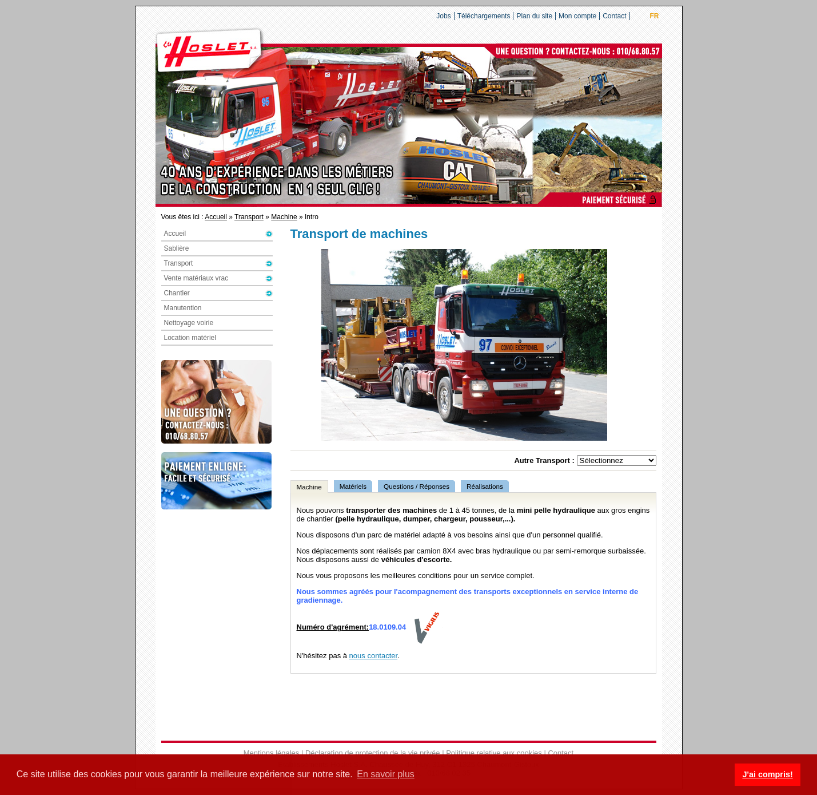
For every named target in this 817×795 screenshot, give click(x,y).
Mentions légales (272, 753)
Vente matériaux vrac (196, 278)
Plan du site (534, 16)
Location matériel (190, 338)
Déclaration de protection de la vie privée (372, 753)
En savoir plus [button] (386, 774)
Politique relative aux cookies (494, 753)
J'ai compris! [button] (767, 774)
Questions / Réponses (416, 486)
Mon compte (577, 16)
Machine (284, 217)
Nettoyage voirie (189, 323)
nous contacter (373, 655)
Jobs (443, 16)
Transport (249, 217)
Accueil (216, 217)
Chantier (177, 293)
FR (654, 16)
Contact (614, 16)
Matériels (353, 486)
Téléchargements (484, 16)
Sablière (176, 248)
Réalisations (485, 486)
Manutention (183, 308)
